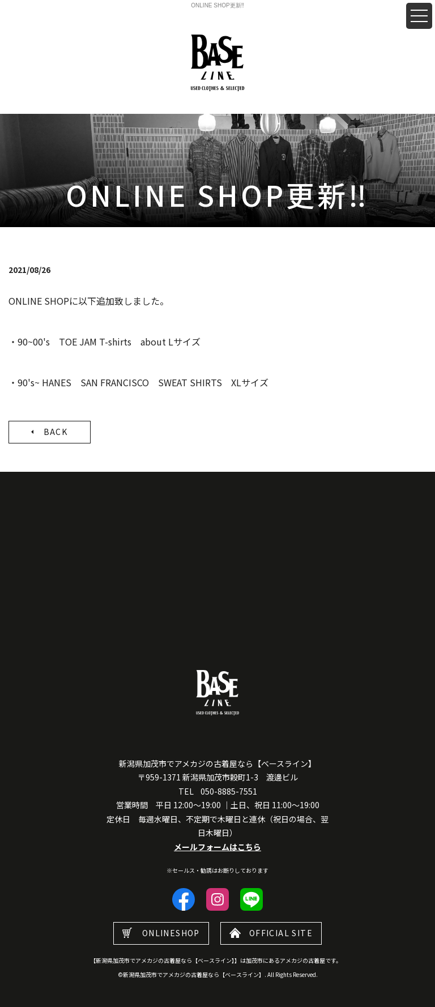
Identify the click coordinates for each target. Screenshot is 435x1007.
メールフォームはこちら (217, 846)
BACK (56, 431)
